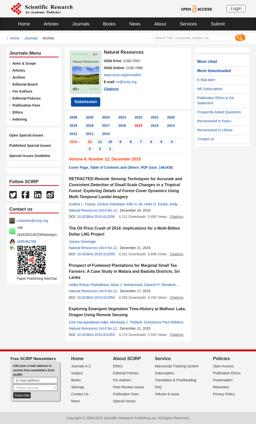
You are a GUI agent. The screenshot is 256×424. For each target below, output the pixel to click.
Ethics (16, 112)
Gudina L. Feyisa (82, 204)
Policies (221, 358)
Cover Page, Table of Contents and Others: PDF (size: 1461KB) (121, 167)
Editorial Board (24, 84)
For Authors (21, 91)
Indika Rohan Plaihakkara (89, 285)
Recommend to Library (215, 130)
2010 (106, 134)
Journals (80, 23)
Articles (51, 23)
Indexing (18, 119)
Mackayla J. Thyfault (126, 322)
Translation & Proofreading (175, 380)
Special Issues (124, 401)
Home (24, 23)
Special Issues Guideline (29, 156)
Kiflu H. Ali (134, 204)
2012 (73, 134)
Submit (218, 23)
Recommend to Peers (214, 121)
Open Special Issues (26, 135)
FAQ (158, 387)
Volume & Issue (167, 394)
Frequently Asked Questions (219, 112)
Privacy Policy (224, 394)
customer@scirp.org (32, 221)
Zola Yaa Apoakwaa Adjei (88, 322)
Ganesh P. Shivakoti (159, 285)
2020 (171, 117)
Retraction (221, 387)
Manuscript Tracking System (177, 366)
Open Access (223, 366)
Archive (17, 77)
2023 (122, 117)
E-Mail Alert (206, 80)
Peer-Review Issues (128, 387)
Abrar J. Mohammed (126, 285)
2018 (90, 126)
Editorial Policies (25, 98)
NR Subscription (209, 89)
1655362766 (26, 242)
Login (236, 8)
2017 (106, 126)
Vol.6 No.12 (108, 210)
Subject (77, 373)
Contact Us (79, 394)
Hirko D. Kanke (156, 204)
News (134, 23)
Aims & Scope (23, 63)
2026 (73, 117)
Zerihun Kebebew (110, 204)
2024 (106, 117)
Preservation (223, 380)
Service (163, 358)
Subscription (164, 373)
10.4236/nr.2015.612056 (96, 217)
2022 (138, 117)
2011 (90, 134)
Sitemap (77, 387)
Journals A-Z (81, 366)
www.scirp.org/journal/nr (122, 75)
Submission (85, 102)
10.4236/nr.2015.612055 (96, 254)
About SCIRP (127, 358)
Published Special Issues (30, 145)
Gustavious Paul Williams (164, 322)
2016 (122, 126)
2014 (154, 126)
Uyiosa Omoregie (82, 242)
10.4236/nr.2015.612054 (96, 297)
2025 (90, 117)
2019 (73, 126)
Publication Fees (25, 105)
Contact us (205, 139)
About (160, 23)
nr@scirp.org (126, 82)
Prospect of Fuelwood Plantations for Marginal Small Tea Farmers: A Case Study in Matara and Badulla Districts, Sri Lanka (124, 271)
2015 (138, 126)
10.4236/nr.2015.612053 (96, 335)
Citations (111, 89)
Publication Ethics (227, 373)
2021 (154, 117)
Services (188, 23)
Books (109, 23)
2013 (171, 126)
